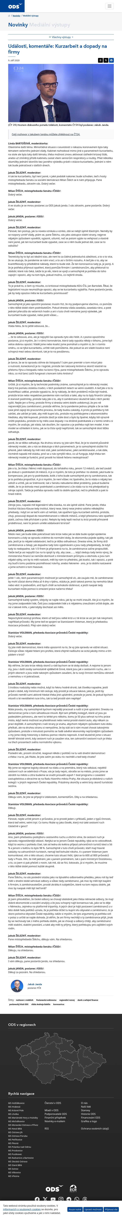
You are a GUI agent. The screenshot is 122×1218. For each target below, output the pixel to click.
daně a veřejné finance (88, 1000)
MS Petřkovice (15, 1139)
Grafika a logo (89, 1121)
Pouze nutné (75, 1209)
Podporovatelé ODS (56, 1114)
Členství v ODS (53, 1103)
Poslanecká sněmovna (46, 1000)
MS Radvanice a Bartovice (21, 1157)
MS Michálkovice (16, 1121)
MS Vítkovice (14, 1172)
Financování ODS (90, 1117)
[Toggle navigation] (109, 6)
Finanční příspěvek (55, 1117)
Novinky (16, 15)
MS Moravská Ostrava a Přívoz (23, 1125)
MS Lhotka (13, 1114)
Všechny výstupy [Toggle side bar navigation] (60, 37)
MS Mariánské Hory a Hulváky (23, 1117)
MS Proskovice (15, 1150)
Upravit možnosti (93, 1209)
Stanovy (85, 1110)
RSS (47, 1128)
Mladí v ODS (51, 1110)
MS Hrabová (14, 1106)
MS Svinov (13, 1168)
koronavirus (58, 1004)
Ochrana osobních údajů (95, 1128)
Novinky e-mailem (55, 1121)
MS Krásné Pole (16, 1110)
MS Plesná (13, 1143)
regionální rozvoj (67, 1000)
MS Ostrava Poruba (17, 1135)
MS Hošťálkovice (16, 1103)
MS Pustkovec (15, 1154)
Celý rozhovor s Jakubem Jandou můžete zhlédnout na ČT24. (46, 134)
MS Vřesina (13, 1176)
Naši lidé (86, 1106)
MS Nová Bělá (15, 1128)
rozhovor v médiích (24, 1000)
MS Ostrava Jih (15, 1132)
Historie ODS (88, 1114)
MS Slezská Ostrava (17, 1161)
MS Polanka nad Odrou (19, 1146)
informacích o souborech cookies (22, 1209)
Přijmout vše (111, 1209)
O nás (84, 1103)
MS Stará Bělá (15, 1165)
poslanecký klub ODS (18, 1004)
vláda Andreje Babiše (40, 1004)
